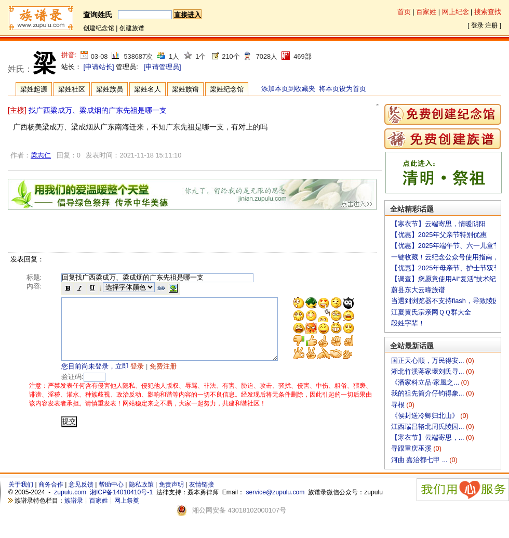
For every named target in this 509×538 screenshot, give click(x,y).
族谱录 (73, 500)
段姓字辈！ (408, 323)
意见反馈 (81, 484)
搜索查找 (487, 12)
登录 (477, 25)
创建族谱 (131, 28)
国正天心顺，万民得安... (428, 360)
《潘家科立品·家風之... (426, 382)
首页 (404, 12)
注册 (491, 25)
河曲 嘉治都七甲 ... (420, 460)
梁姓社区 (71, 89)
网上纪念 (455, 12)
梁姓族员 (109, 89)
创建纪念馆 (98, 28)
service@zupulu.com (275, 492)
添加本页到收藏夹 (288, 89)
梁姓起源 (33, 89)
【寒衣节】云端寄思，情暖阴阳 (438, 224)
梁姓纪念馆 (227, 89)
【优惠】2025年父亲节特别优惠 (439, 235)
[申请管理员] (162, 67)
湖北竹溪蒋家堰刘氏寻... (428, 371)
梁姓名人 (147, 89)
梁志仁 (41, 155)
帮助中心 (111, 484)
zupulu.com (70, 492)
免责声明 (171, 484)
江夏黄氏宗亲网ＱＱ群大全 (431, 312)
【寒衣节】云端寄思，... (428, 437)
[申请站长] (99, 67)
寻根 (399, 405)
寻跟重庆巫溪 (412, 448)
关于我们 (20, 484)
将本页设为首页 (342, 89)
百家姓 (426, 12)
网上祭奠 (126, 500)
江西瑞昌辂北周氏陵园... (428, 426)
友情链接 (201, 484)
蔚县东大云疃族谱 (418, 290)
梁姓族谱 (185, 89)
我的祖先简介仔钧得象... (428, 393)
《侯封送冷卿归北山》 (426, 415)
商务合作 (50, 484)
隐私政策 (141, 484)
